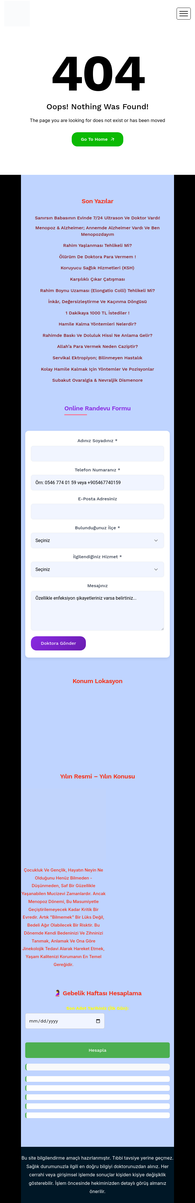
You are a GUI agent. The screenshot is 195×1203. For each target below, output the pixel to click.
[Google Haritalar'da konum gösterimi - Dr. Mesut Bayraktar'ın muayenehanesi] (97, 726)
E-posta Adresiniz (97, 498)
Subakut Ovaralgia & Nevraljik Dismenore (97, 380)
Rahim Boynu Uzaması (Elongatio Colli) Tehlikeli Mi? (97, 290)
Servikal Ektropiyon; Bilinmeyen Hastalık (98, 357)
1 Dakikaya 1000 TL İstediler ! (97, 313)
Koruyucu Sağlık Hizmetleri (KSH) (97, 267)
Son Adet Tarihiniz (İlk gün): (97, 1008)
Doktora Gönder (58, 643)
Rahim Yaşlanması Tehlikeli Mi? (97, 245)
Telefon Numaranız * (97, 470)
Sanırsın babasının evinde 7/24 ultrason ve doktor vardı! (97, 218)
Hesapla (98, 1050)
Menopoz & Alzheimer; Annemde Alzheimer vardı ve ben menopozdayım (97, 231)
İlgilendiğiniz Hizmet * (97, 556)
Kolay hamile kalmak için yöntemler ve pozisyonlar (97, 369)
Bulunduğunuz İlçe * (97, 527)
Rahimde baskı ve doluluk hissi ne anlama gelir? (97, 335)
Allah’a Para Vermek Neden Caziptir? (97, 346)
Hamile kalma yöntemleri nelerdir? (97, 324)
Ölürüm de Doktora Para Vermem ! (97, 256)
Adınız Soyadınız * (97, 440)
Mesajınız (97, 585)
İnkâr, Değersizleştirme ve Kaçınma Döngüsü (97, 301)
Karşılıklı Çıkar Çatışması (97, 279)
